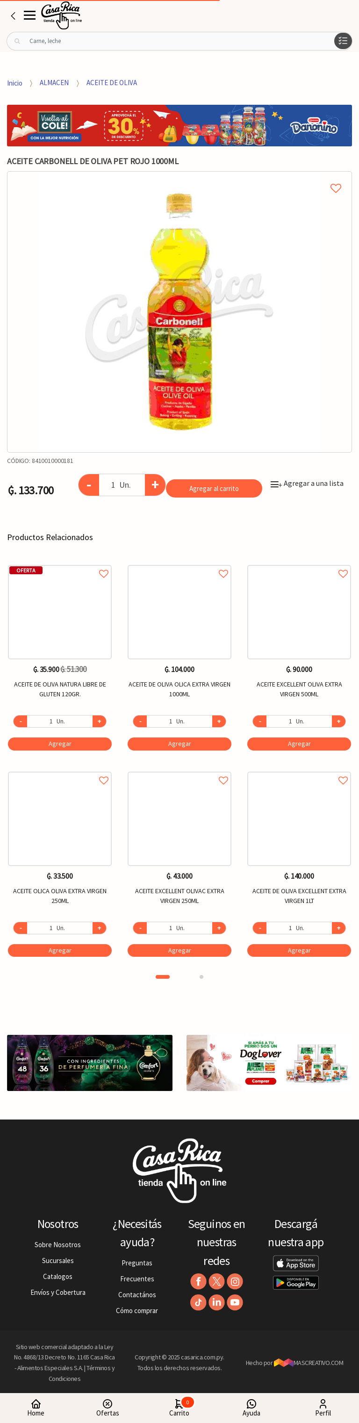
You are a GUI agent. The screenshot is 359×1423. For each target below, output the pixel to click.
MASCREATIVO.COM (309, 1362)
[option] (179, 312)
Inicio (14, 82)
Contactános (137, 1294)
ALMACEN (54, 82)
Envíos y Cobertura (58, 1292)
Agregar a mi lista (179, 178)
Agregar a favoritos (60, 563)
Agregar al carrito (214, 488)
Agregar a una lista (307, 483)
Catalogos (57, 1276)
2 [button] (201, 976)
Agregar (60, 743)
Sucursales (58, 1260)
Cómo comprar (137, 1310)
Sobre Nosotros (58, 1244)
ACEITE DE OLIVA (111, 82)
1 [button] (162, 976)
